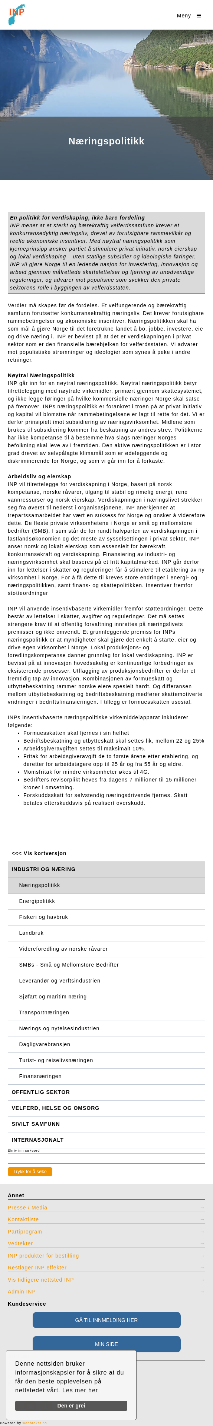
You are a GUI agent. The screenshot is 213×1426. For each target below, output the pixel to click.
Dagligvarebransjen (45, 1044)
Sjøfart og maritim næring (53, 997)
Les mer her (80, 1390)
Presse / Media (27, 1208)
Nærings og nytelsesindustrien (59, 1028)
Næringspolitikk (39, 885)
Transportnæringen (44, 1012)
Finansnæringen (40, 1076)
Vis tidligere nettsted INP (41, 1280)
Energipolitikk (37, 901)
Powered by (23, 1423)
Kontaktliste (23, 1219)
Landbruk (31, 933)
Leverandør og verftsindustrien (60, 981)
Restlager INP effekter (37, 1268)
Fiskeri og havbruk (43, 917)
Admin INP (22, 1292)
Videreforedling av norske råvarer (63, 949)
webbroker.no (35, 1423)
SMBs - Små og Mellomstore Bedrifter (69, 965)
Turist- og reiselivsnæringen (56, 1060)
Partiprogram (25, 1232)
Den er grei (71, 1406)
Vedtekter (20, 1243)
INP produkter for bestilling (43, 1256)
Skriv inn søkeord (24, 1150)
